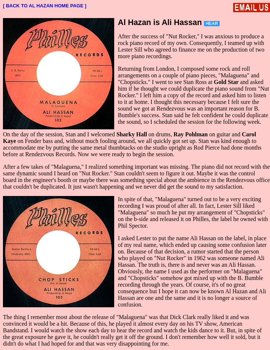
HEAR (212, 23)
